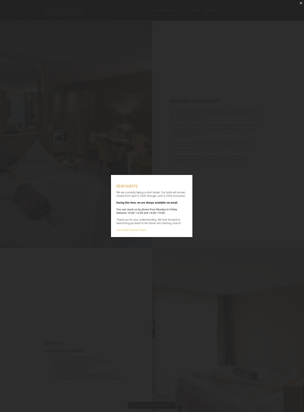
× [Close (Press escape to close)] (300, 3)
